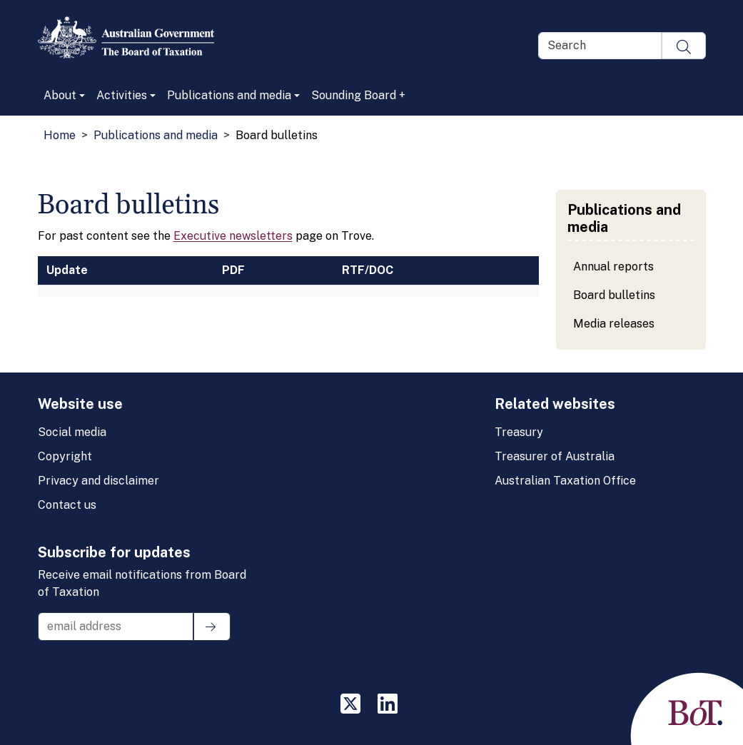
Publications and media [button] (229, 95)
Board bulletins (614, 295)
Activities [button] (121, 95)
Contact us (67, 505)
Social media (72, 432)
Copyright (65, 456)
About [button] (60, 95)
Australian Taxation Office (565, 480)
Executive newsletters (233, 236)
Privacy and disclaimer (98, 480)
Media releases (613, 323)
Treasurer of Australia (555, 456)
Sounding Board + (358, 95)
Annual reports (613, 266)
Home (60, 135)
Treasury (519, 432)
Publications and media (155, 135)
